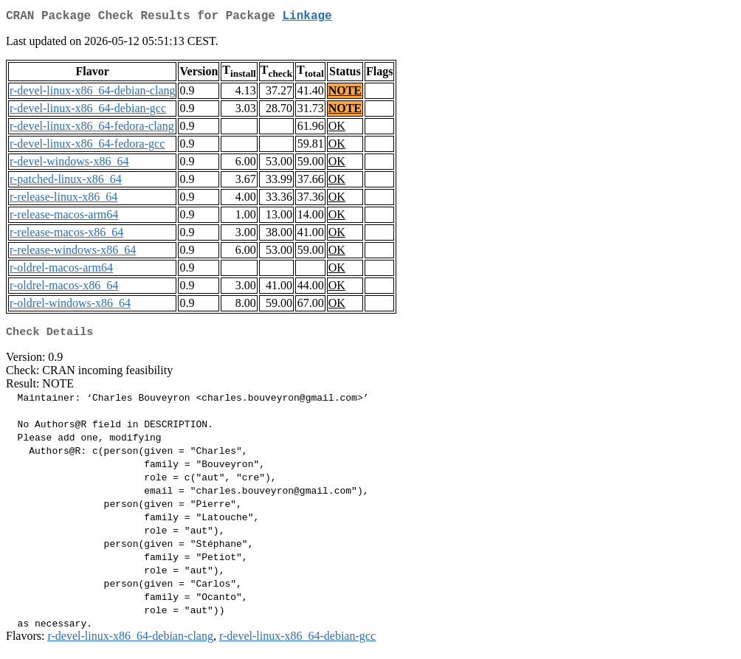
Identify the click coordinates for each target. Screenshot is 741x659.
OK (336, 129)
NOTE (345, 93)
